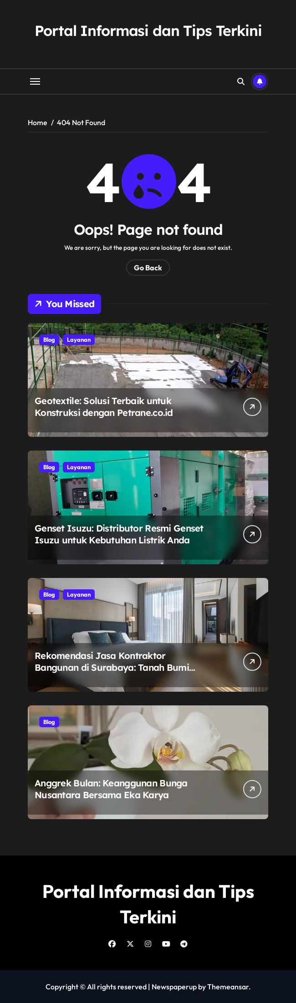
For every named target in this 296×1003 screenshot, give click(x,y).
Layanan (79, 339)
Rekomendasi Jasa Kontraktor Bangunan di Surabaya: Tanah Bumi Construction (112, 667)
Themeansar (228, 986)
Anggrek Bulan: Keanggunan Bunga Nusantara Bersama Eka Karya (111, 788)
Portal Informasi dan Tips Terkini (148, 30)
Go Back (148, 267)
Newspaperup (174, 986)
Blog (49, 339)
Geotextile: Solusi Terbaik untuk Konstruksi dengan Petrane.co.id (104, 406)
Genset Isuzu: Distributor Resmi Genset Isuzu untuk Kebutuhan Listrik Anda (119, 534)
